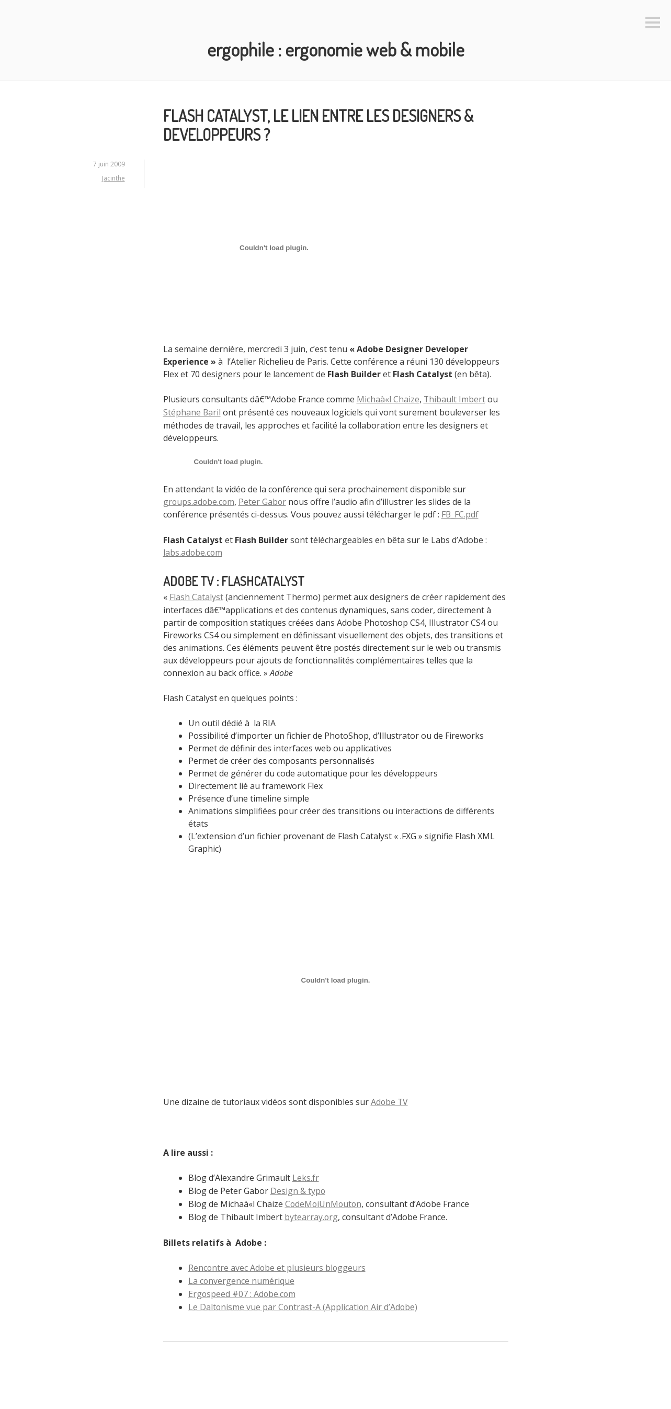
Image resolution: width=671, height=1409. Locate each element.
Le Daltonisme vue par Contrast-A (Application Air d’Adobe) (303, 1299)
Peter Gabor (264, 500)
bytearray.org (311, 1212)
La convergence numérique (241, 1274)
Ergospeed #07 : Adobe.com (242, 1287)
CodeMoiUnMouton (324, 1199)
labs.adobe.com (193, 550)
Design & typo (298, 1186)
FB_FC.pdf (460, 512)
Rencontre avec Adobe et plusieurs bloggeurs (277, 1262)
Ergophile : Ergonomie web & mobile (335, 49)
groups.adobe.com (199, 500)
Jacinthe (113, 177)
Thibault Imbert (455, 398)
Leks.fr (305, 1174)
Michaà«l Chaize (388, 398)
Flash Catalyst (196, 594)
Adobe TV (390, 1098)
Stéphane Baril (192, 411)
